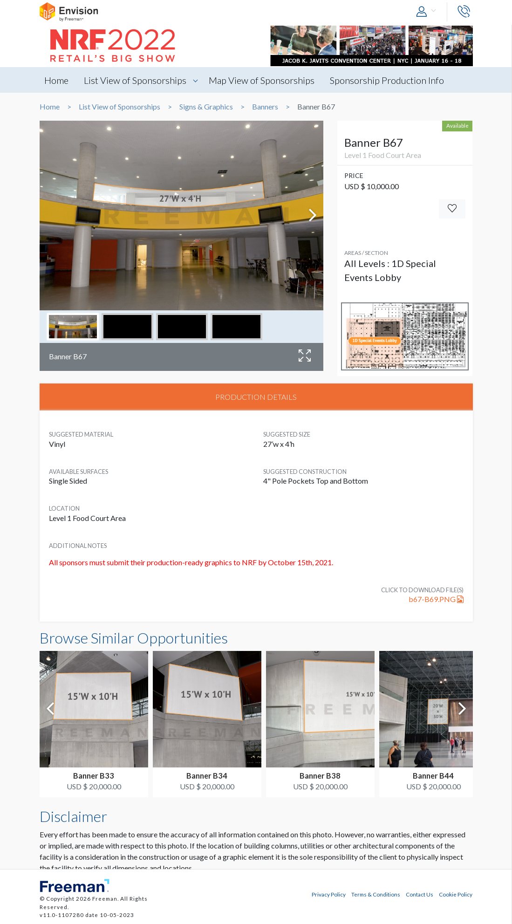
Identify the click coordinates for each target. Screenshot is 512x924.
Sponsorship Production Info (387, 80)
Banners (265, 106)
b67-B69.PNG (436, 599)
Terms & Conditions (375, 894)
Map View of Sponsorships (261, 80)
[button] (428, 11)
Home (56, 80)
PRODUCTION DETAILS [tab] (256, 396)
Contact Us (419, 894)
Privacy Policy (329, 894)
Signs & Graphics (206, 106)
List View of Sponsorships (135, 80)
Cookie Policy (455, 894)
